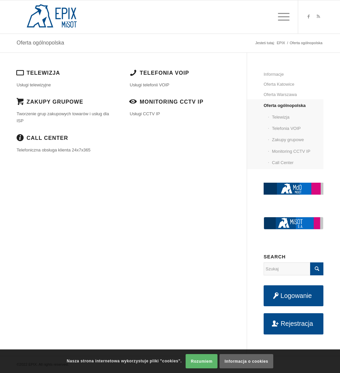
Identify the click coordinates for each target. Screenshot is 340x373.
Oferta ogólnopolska (40, 43)
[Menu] (282, 17)
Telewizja (43, 73)
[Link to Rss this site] (318, 17)
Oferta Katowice (279, 84)
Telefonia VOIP (164, 73)
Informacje (274, 74)
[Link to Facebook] (308, 17)
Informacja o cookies (246, 361)
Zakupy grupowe (55, 102)
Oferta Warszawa (280, 94)
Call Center (47, 138)
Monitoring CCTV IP (172, 102)
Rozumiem (201, 361)
